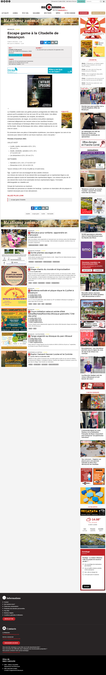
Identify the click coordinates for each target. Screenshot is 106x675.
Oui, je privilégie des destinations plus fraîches (93, 565)
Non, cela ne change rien (91, 572)
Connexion (98, 270)
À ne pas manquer (93, 392)
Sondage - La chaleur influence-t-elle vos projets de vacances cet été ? (92, 559)
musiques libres (55, 283)
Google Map (27, 55)
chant (30, 283)
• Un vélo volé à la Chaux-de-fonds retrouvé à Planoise (92, 70)
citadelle (28, 213)
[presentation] (81, 402)
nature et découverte (53, 364)
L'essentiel (93, 60)
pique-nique (48, 304)
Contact (6, 602)
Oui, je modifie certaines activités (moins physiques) (93, 569)
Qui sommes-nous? (9, 604)
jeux (46, 245)
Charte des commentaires (11, 606)
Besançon (10, 29)
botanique (31, 261)
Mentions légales (8, 613)
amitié (30, 304)
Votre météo (92, 507)
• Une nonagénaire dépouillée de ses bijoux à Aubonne (92, 74)
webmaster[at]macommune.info (11, 652)
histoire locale (56, 261)
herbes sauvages (47, 261)
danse (35, 304)
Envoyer (86, 586)
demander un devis (11, 643)
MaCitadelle (50, 213)
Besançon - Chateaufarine (36, 334)
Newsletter (9, 619)
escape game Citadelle (17, 199)
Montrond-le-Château (35, 352)
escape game (35, 213)
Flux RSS (6, 610)
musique (48, 283)
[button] (101, 1)
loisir (43, 304)
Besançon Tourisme (34, 250)
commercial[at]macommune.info (11, 638)
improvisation (41, 283)
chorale (35, 283)
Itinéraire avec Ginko (15, 55)
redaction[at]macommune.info (10, 634)
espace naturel (38, 261)
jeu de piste (44, 364)
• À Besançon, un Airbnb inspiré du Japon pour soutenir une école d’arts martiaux (93, 65)
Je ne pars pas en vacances (92, 574)
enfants (41, 245)
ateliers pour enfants (33, 245)
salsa (35, 328)
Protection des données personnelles (14, 608)
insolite (43, 213)
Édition (55, 10)
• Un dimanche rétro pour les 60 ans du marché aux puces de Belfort (93, 79)
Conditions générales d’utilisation (13, 615)
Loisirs (17, 29)
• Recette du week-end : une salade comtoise (92, 83)
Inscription (87, 270)
